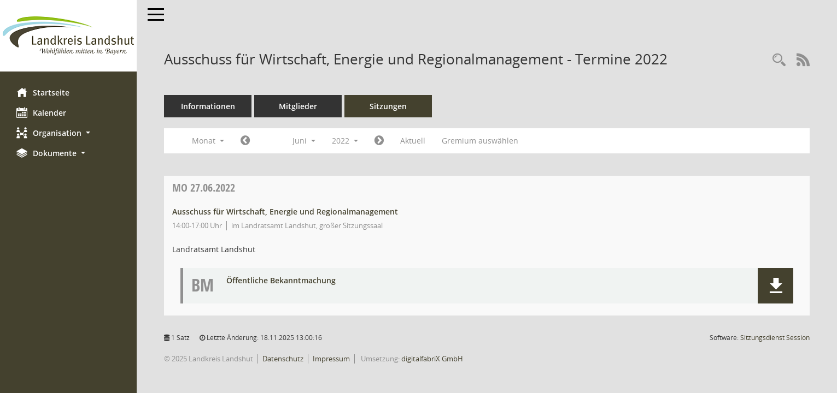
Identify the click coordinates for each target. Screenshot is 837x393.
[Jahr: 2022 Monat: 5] (245, 141)
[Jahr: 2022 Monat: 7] (379, 141)
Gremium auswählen (480, 140)
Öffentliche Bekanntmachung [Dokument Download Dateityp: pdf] (281, 280)
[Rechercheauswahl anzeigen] (779, 60)
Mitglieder (298, 106)
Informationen (208, 106)
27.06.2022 (203, 187)
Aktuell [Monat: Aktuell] (412, 140)
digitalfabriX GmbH (432, 359)
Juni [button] (303, 140)
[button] (68, 133)
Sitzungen (388, 106)
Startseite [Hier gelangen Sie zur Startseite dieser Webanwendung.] (42, 92)
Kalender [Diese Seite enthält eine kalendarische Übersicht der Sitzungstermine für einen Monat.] (41, 112)
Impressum (331, 359)
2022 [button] (345, 140)
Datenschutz (282, 359)
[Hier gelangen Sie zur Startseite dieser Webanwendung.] (68, 35)
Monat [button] (208, 140)
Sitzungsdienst (775, 337)
